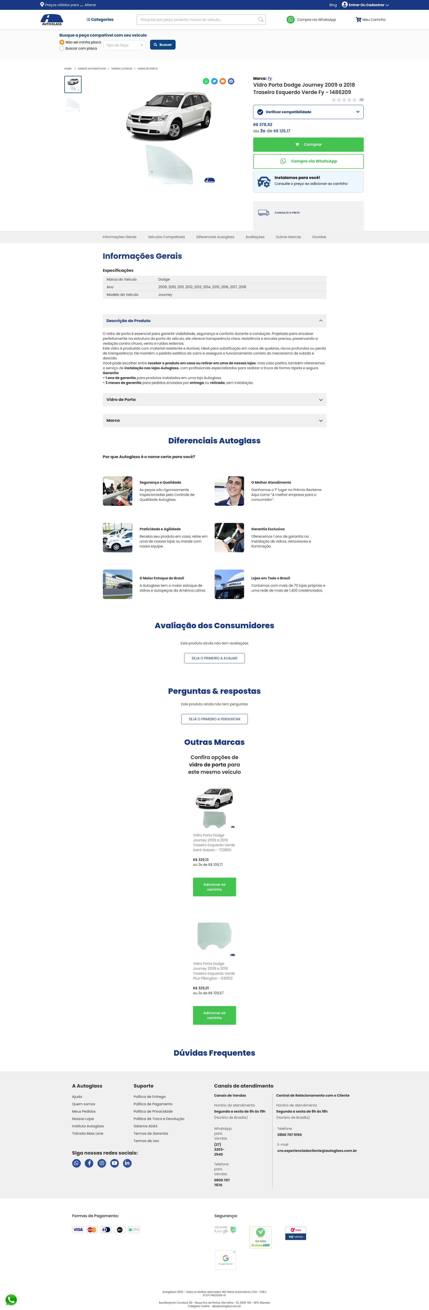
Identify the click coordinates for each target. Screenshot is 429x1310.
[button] (214, 320)
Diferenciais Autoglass (215, 236)
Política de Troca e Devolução (159, 1118)
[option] (214, 842)
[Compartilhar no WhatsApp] (206, 81)
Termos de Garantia (151, 1133)
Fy (270, 78)
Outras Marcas (288, 236)
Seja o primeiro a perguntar (214, 719)
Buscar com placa (78, 48)
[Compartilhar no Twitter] (214, 81)
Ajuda (77, 1096)
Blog (333, 4)
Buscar (163, 44)
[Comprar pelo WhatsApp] (308, 161)
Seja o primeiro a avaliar (214, 658)
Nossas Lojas (83, 1118)
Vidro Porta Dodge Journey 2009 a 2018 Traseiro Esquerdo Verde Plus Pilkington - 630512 (214, 971)
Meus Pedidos (84, 1111)
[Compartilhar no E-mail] (223, 81)
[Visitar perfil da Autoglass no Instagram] (101, 1163)
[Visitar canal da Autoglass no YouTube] (114, 1163)
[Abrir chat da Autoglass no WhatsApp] (76, 1163)
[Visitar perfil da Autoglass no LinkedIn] (127, 1163)
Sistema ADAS (145, 1126)
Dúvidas (319, 236)
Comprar (308, 144)
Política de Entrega (150, 1096)
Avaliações (255, 236)
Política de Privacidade (153, 1111)
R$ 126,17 (282, 131)
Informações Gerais (120, 236)
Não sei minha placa (80, 42)
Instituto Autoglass (88, 1126)
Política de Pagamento (153, 1104)
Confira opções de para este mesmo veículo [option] (214, 765)
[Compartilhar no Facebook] (231, 81)
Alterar (90, 4)
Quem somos (83, 1104)
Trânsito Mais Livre (87, 1133)
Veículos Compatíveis (166, 236)
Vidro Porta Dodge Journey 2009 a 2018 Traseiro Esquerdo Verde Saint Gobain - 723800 (214, 842)
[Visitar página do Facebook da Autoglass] (89, 1163)
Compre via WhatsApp (316, 19)
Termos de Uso (146, 1140)
